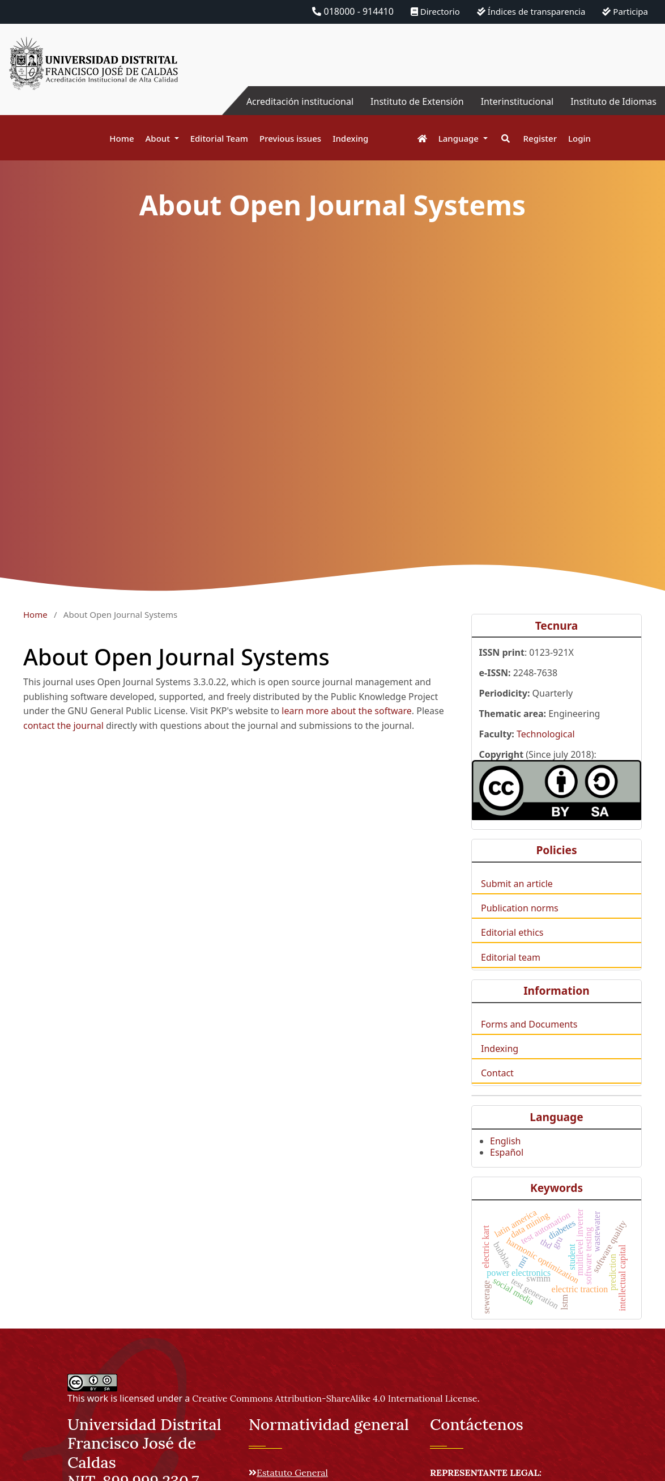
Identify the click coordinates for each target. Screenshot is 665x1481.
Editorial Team (219, 138)
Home (121, 138)
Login (579, 138)
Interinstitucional (517, 101)
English (505, 1157)
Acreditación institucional (299, 101)
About (159, 138)
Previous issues (290, 138)
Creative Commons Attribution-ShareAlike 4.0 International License (334, 1398)
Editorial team (510, 973)
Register (540, 138)
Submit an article (517, 899)
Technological (546, 750)
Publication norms (520, 924)
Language (459, 138)
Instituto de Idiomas (613, 101)
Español (506, 1168)
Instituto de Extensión (417, 101)
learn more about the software (347, 711)
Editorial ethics (512, 948)
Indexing (350, 138)
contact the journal (63, 725)
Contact (497, 1089)
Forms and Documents (529, 1040)
